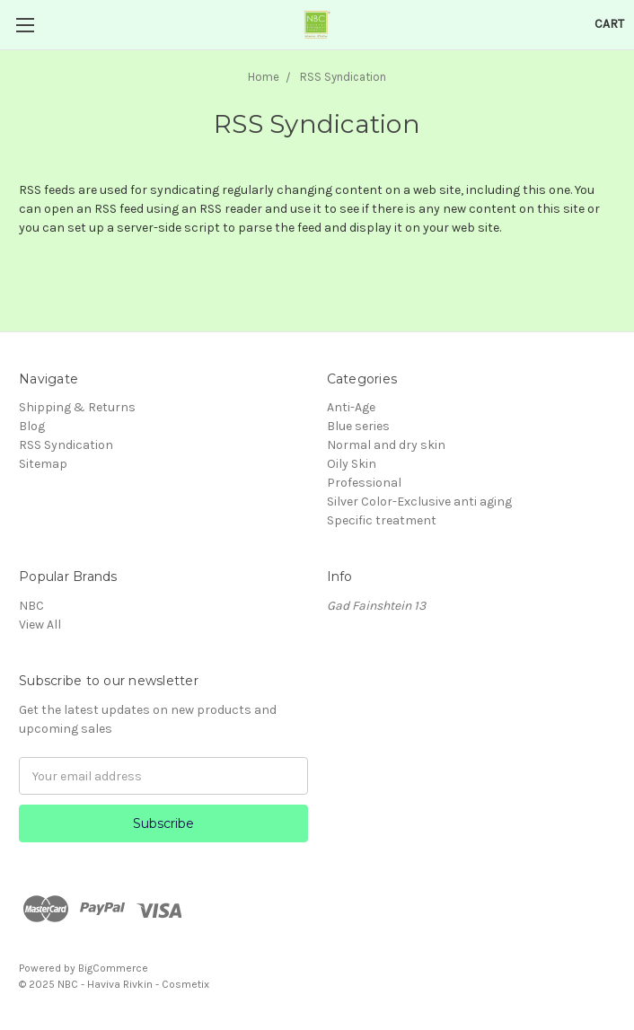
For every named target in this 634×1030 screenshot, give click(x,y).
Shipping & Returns (77, 407)
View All (40, 624)
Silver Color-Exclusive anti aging (419, 501)
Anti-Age (351, 407)
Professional (364, 482)
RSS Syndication (66, 445)
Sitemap (43, 463)
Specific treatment (381, 520)
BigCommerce (113, 968)
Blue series (358, 426)
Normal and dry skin (386, 445)
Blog (32, 426)
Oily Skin (351, 463)
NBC (31, 605)
